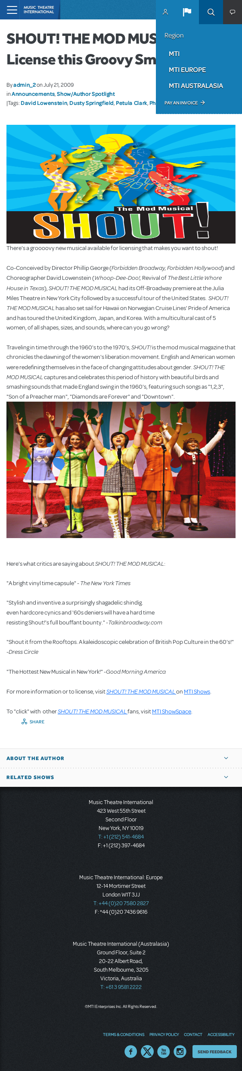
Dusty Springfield (91, 102)
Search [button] (211, 12)
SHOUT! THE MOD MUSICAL (141, 691)
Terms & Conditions (123, 1034)
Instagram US (180, 1051)
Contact (193, 1034)
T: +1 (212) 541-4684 (121, 836)
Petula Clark (131, 102)
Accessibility (221, 1034)
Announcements (33, 93)
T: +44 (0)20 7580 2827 (121, 903)
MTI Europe (187, 69)
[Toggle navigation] (9, 9)
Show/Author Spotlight (86, 93)
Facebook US (130, 1051)
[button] (187, 12)
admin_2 (24, 84)
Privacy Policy (164, 1034)
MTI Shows (197, 691)
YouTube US (163, 1051)
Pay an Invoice (181, 103)
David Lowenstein (44, 102)
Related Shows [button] (30, 777)
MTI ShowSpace (171, 711)
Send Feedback (215, 1051)
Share (37, 722)
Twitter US (147, 1051)
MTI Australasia (196, 85)
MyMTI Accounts (165, 12)
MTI (174, 53)
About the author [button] (35, 758)
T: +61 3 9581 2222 (121, 987)
